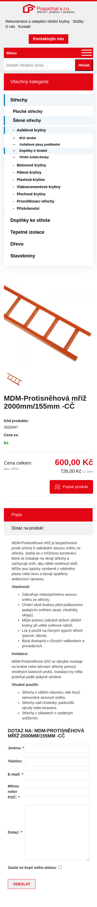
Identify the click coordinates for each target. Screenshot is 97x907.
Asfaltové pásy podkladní (39, 144)
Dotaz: (15, 832)
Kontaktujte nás (48, 39)
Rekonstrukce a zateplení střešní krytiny (37, 21)
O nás (10, 26)
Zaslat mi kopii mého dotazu (32, 868)
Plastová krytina (30, 180)
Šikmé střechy (27, 120)
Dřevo (17, 244)
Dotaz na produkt (27, 528)
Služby (78, 21)
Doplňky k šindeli (33, 151)
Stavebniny (22, 255)
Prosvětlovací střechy (35, 201)
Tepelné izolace (27, 232)
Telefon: (15, 761)
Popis (17, 515)
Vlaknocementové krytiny (39, 187)
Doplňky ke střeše (30, 220)
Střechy (18, 100)
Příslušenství (28, 208)
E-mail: (15, 774)
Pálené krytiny (29, 172)
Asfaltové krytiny (31, 130)
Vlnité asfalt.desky (34, 157)
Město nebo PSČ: (14, 791)
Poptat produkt (75, 486)
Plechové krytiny (31, 194)
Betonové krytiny (31, 165)
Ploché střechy (27, 111)
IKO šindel (27, 138)
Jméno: (16, 748)
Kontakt (24, 26)
